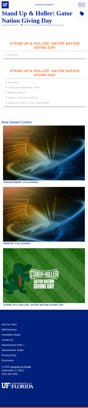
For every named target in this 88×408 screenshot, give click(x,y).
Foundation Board (11, 334)
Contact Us (7, 340)
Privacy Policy (9, 355)
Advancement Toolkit (10, 25)
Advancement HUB (12, 345)
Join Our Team (9, 324)
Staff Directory (9, 329)
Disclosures (8, 360)
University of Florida (20, 367)
